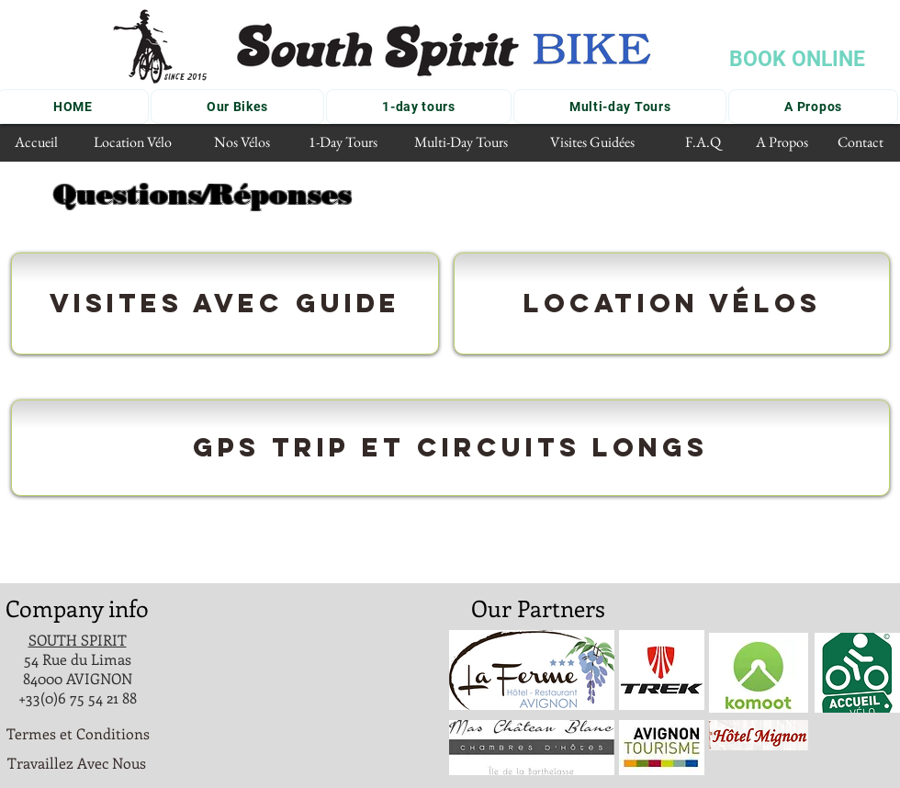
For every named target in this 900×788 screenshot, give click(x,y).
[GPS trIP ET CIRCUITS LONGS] (450, 448)
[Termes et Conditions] (78, 734)
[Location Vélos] (672, 304)
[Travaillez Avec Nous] (77, 763)
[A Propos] (782, 143)
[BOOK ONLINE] (796, 59)
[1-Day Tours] (343, 143)
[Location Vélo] (133, 143)
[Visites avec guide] (225, 304)
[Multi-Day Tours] (460, 143)
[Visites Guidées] (592, 143)
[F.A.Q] (703, 143)
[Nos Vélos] (241, 143)
